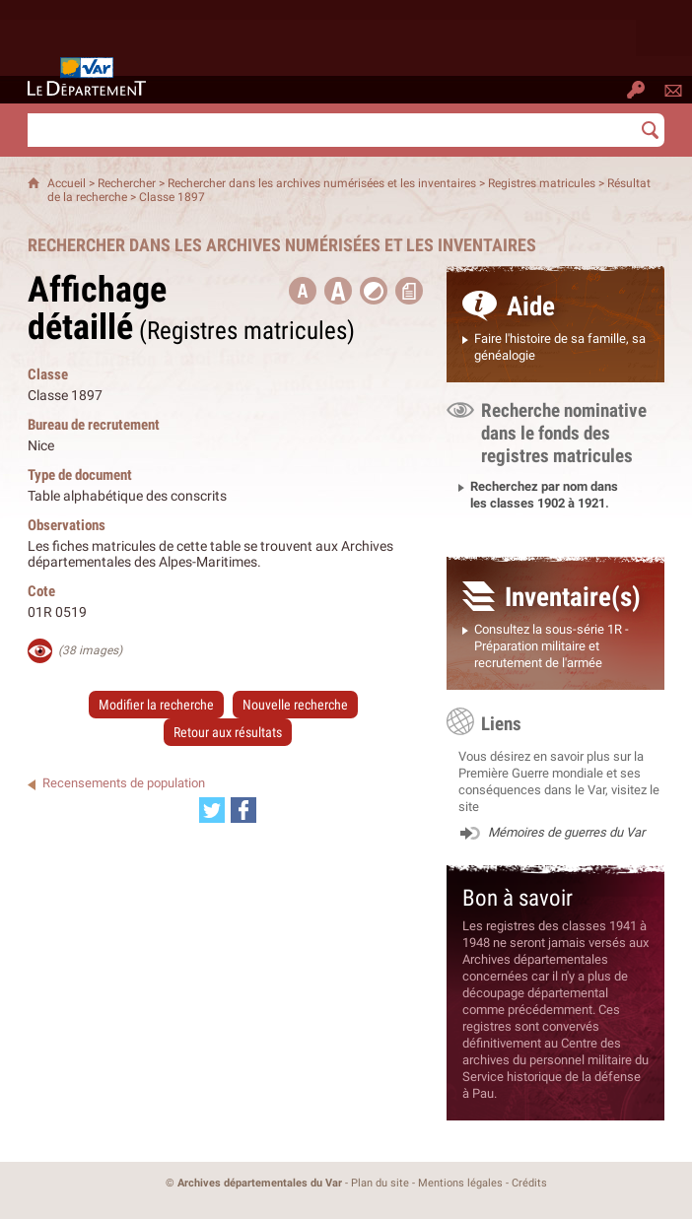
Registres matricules (541, 183)
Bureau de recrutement (94, 424)
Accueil (66, 183)
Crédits (529, 1183)
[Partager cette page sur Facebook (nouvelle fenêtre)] (243, 810)
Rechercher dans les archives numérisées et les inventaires (322, 183)
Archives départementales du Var (259, 1183)
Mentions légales (460, 1183)
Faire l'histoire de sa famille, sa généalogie (560, 347)
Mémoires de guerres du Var (566, 832)
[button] (338, 291)
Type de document (80, 474)
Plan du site (380, 1183)
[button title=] (302, 291)
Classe (48, 374)
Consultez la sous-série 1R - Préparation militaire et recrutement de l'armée (551, 646)
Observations (66, 524)
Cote (41, 590)
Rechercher (127, 183)
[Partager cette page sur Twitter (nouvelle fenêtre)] (212, 810)
